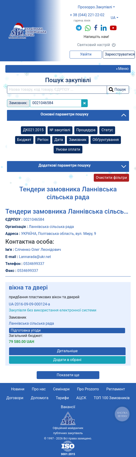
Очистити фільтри (111, 177)
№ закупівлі (60, 130)
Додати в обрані (67, 360)
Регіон (42, 139)
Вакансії (68, 407)
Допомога (39, 398)
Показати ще (68, 375)
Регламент (115, 389)
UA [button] (113, 18)
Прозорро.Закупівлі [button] (95, 7)
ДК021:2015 (33, 130)
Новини (17, 389)
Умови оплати (68, 149)
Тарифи (62, 398)
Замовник (77, 139)
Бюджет (24, 139)
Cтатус (107, 130)
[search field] (57, 89)
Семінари (61, 389)
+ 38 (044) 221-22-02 (87, 15)
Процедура (85, 130)
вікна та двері (28, 287)
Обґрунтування (106, 139)
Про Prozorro (88, 389)
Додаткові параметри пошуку (65, 165)
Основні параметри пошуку (64, 114)
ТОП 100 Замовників (112, 398)
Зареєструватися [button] (120, 54)
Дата (58, 139)
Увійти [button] (85, 54)
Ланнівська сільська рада (31, 323)
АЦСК (81, 398)
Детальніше (67, 351)
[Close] (84, 103)
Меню (123, 68)
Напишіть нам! (96, 36)
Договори (14, 398)
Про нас (39, 389)
